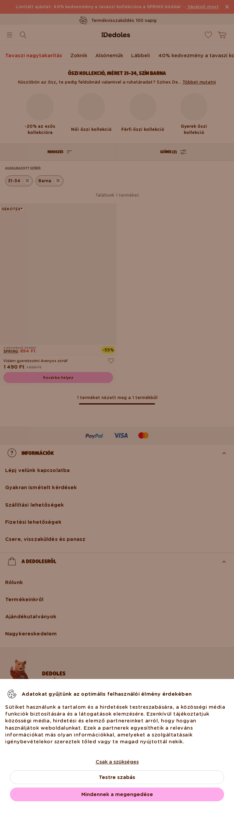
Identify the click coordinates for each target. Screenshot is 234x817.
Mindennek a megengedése (117, 794)
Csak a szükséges (117, 762)
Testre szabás (117, 777)
